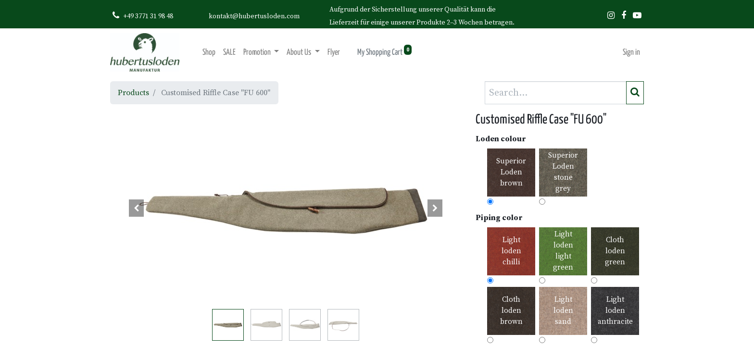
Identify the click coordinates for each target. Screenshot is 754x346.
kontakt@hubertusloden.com (254, 16)
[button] (136, 208)
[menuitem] (209, 52)
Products (133, 93)
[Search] (635, 92)
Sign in (631, 53)
